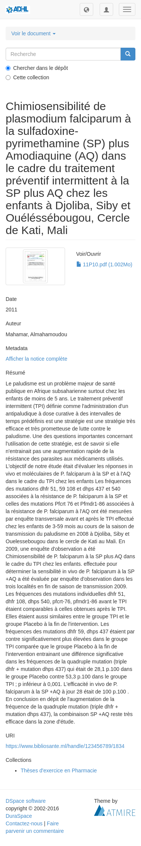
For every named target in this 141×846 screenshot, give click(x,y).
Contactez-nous (24, 823)
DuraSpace (19, 816)
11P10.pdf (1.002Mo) (104, 264)
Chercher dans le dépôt (37, 68)
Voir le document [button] (33, 33)
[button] (86, 9)
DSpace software (26, 801)
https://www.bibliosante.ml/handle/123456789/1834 (65, 746)
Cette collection (27, 77)
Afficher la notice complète (36, 359)
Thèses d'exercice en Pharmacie (59, 770)
